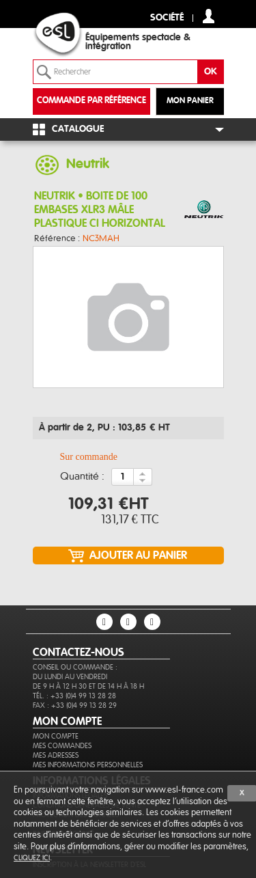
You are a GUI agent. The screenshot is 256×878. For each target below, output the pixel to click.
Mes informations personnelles (88, 765)
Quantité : (82, 477)
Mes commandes (62, 746)
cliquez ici (32, 858)
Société (167, 18)
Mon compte (56, 736)
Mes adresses (56, 755)
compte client (208, 16)
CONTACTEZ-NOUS (78, 652)
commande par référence (91, 100)
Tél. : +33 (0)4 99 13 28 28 (74, 696)
